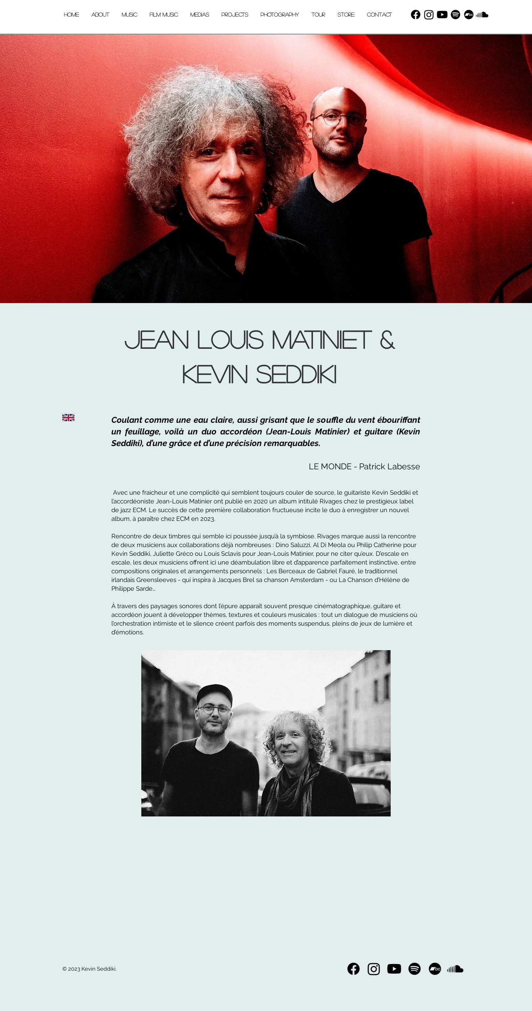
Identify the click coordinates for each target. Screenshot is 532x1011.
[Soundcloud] (482, 14)
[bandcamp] (469, 14)
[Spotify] (455, 14)
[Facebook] (415, 14)
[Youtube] (442, 14)
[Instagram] (429, 14)
